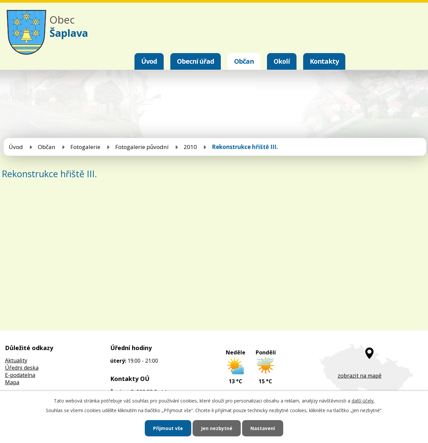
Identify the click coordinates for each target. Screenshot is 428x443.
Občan (244, 61)
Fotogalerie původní (142, 147)
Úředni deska (22, 367)
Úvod (149, 61)
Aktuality (16, 360)
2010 (190, 147)
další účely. (363, 401)
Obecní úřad (195, 61)
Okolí (282, 61)
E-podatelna (20, 375)
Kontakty (324, 61)
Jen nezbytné (216, 428)
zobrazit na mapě (360, 375)
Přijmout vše (168, 428)
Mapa (12, 382)
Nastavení (262, 428)
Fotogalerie (85, 147)
